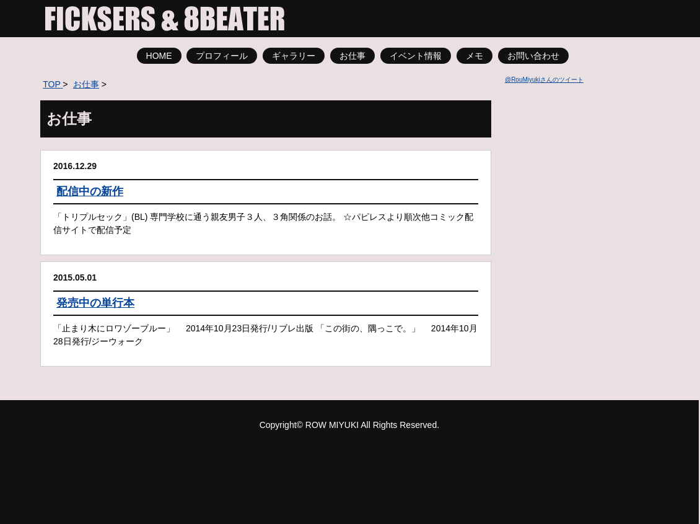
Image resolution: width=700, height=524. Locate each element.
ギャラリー (293, 56)
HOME (159, 56)
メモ (474, 56)
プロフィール (222, 56)
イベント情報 (416, 56)
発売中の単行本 (95, 303)
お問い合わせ (533, 56)
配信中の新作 (89, 191)
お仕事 (352, 56)
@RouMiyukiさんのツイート (544, 79)
